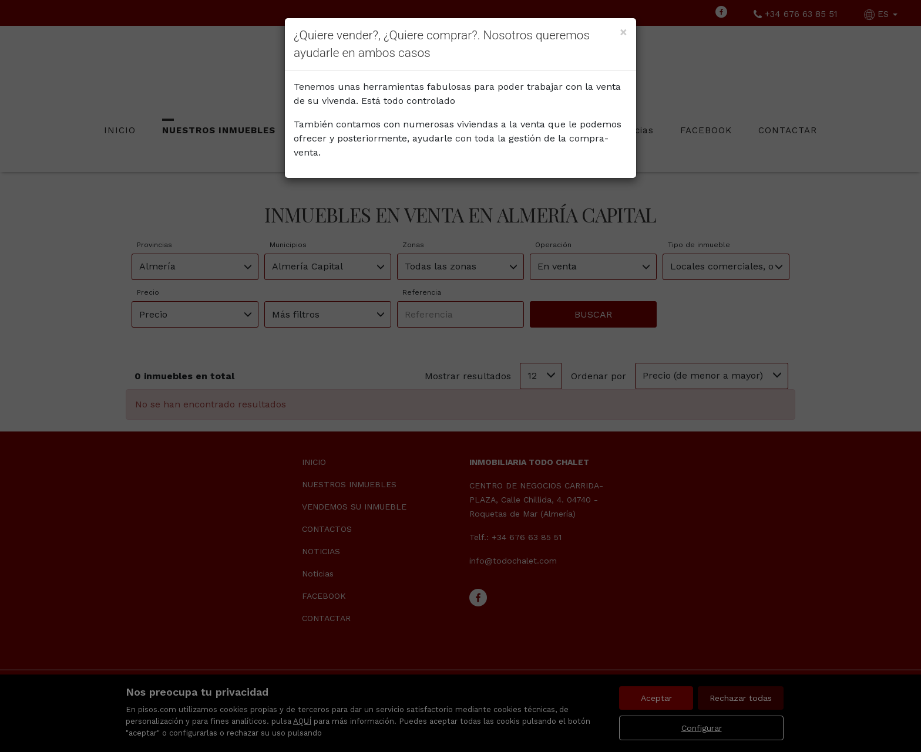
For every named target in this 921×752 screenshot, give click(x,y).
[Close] (623, 32)
